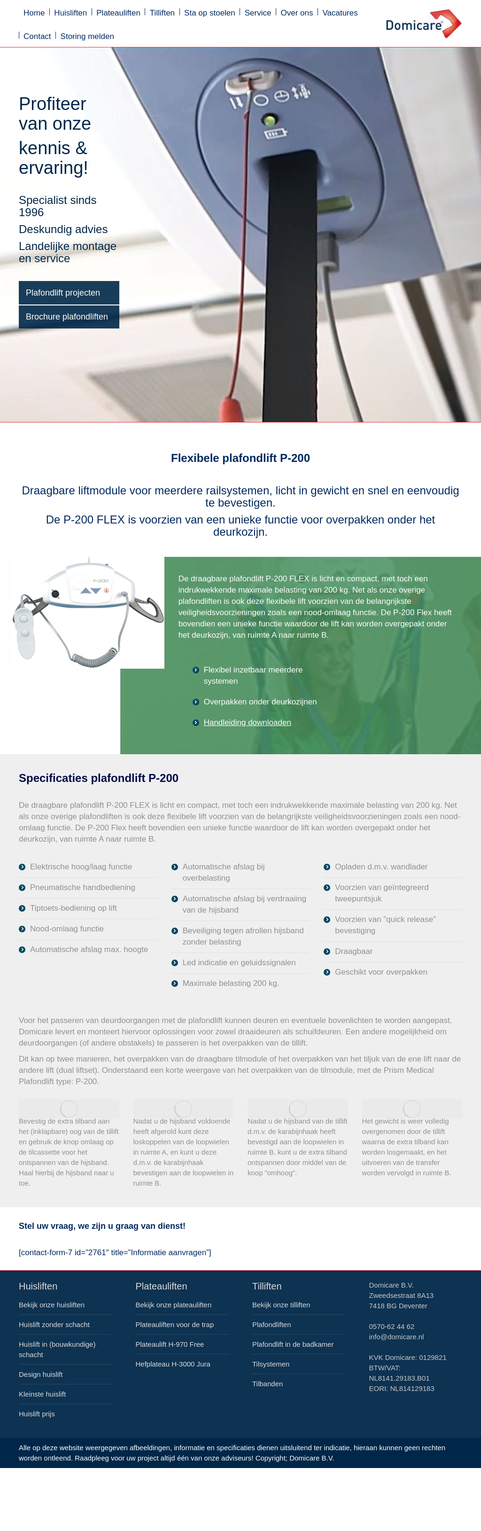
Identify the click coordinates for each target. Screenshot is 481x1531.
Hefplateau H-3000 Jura (173, 1364)
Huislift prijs (37, 1414)
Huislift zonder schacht (54, 1324)
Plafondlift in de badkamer (293, 1344)
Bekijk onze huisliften (52, 1305)
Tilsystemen (270, 1364)
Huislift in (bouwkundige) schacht (57, 1349)
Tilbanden (267, 1384)
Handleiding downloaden (247, 722)
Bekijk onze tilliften (281, 1305)
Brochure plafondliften (67, 316)
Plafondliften (271, 1324)
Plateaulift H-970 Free (170, 1344)
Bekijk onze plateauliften (174, 1305)
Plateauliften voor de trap (175, 1324)
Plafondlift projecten (63, 292)
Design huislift (40, 1374)
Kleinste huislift (42, 1394)
